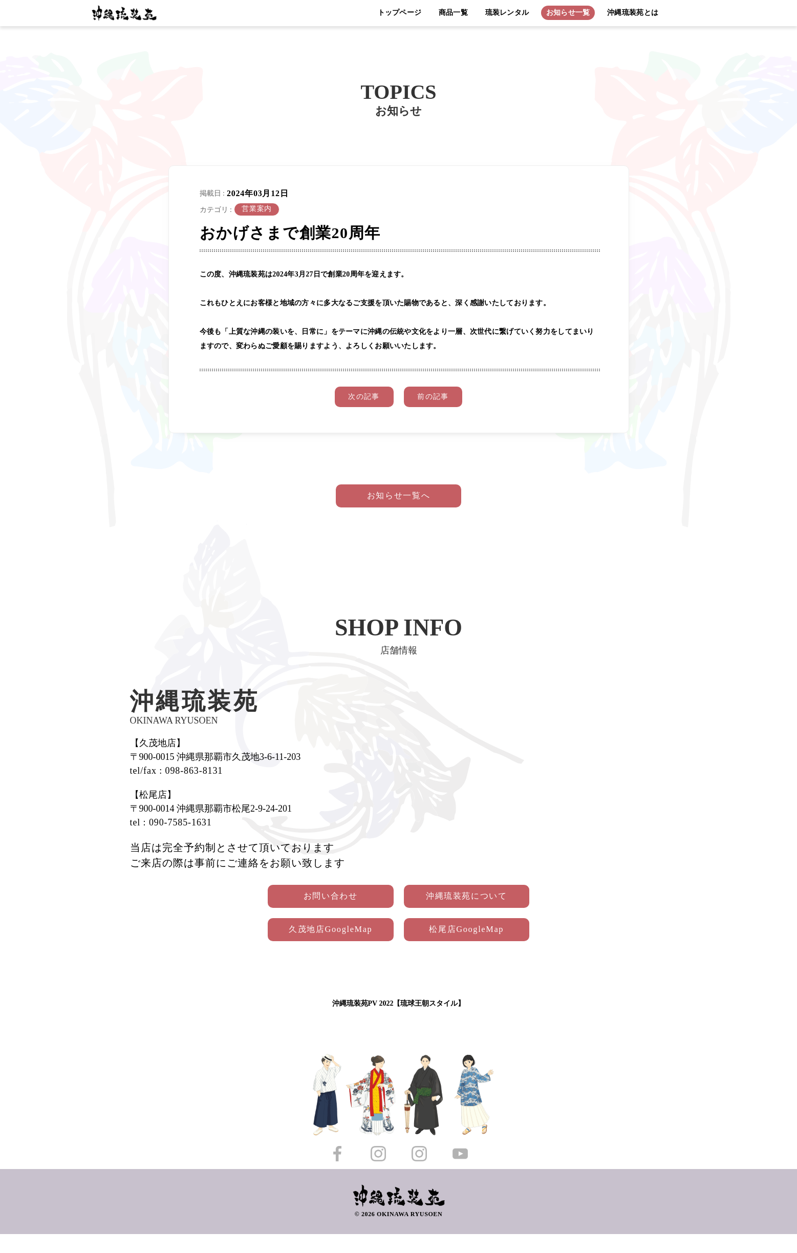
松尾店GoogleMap (481, 945)
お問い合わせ (317, 908)
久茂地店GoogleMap (317, 945)
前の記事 (440, 399)
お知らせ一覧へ (398, 502)
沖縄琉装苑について (480, 908)
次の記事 (356, 399)
